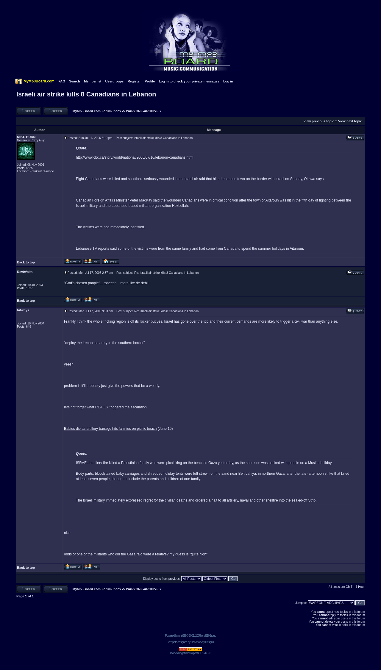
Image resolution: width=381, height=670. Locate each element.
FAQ (61, 81)
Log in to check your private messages (189, 81)
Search (74, 81)
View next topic (350, 121)
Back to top (26, 262)
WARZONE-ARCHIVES (143, 111)
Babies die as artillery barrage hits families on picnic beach (110, 429)
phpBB (182, 635)
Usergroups (114, 81)
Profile (150, 81)
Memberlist (92, 81)
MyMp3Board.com (39, 81)
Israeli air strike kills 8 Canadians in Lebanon (86, 94)
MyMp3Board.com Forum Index (96, 111)
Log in (228, 81)
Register (134, 81)
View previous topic (318, 121)
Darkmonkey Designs (202, 642)
